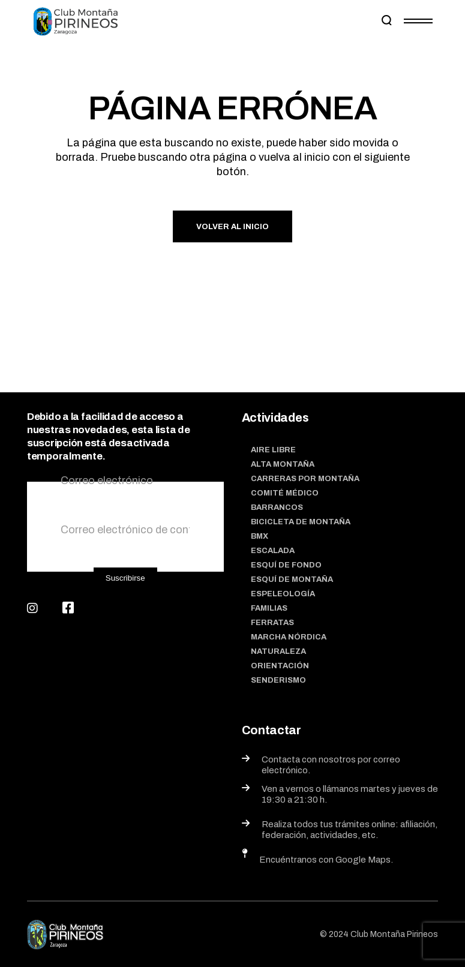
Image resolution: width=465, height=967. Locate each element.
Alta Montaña (282, 464)
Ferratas (272, 622)
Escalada (273, 550)
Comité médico (285, 493)
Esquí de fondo (286, 565)
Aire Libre (273, 450)
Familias (269, 608)
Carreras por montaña (305, 479)
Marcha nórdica (288, 637)
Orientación (280, 666)
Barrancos (277, 507)
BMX (259, 536)
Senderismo (278, 680)
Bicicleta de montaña (300, 522)
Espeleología (283, 594)
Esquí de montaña (292, 579)
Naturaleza (278, 651)
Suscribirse (125, 577)
